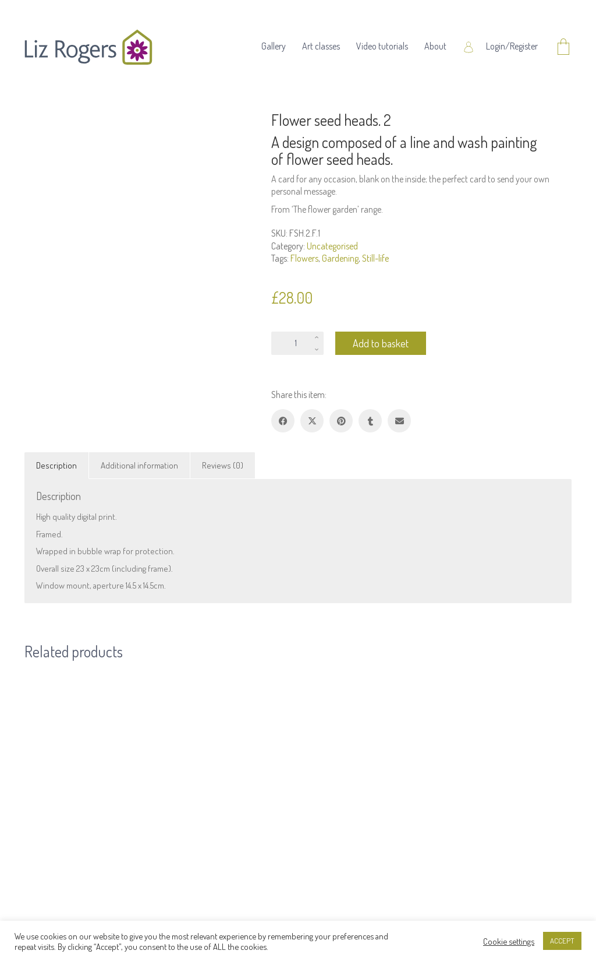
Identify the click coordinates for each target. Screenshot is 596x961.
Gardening (340, 258)
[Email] (399, 420)
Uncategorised (332, 246)
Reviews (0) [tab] (222, 465)
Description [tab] (56, 465)
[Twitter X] (312, 420)
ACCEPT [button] (562, 940)
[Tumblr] (370, 420)
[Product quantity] (297, 343)
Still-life (375, 258)
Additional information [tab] (139, 465)
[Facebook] (283, 420)
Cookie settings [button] (508, 941)
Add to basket (381, 343)
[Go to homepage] (88, 47)
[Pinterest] (341, 420)
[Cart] (563, 47)
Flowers (304, 258)
